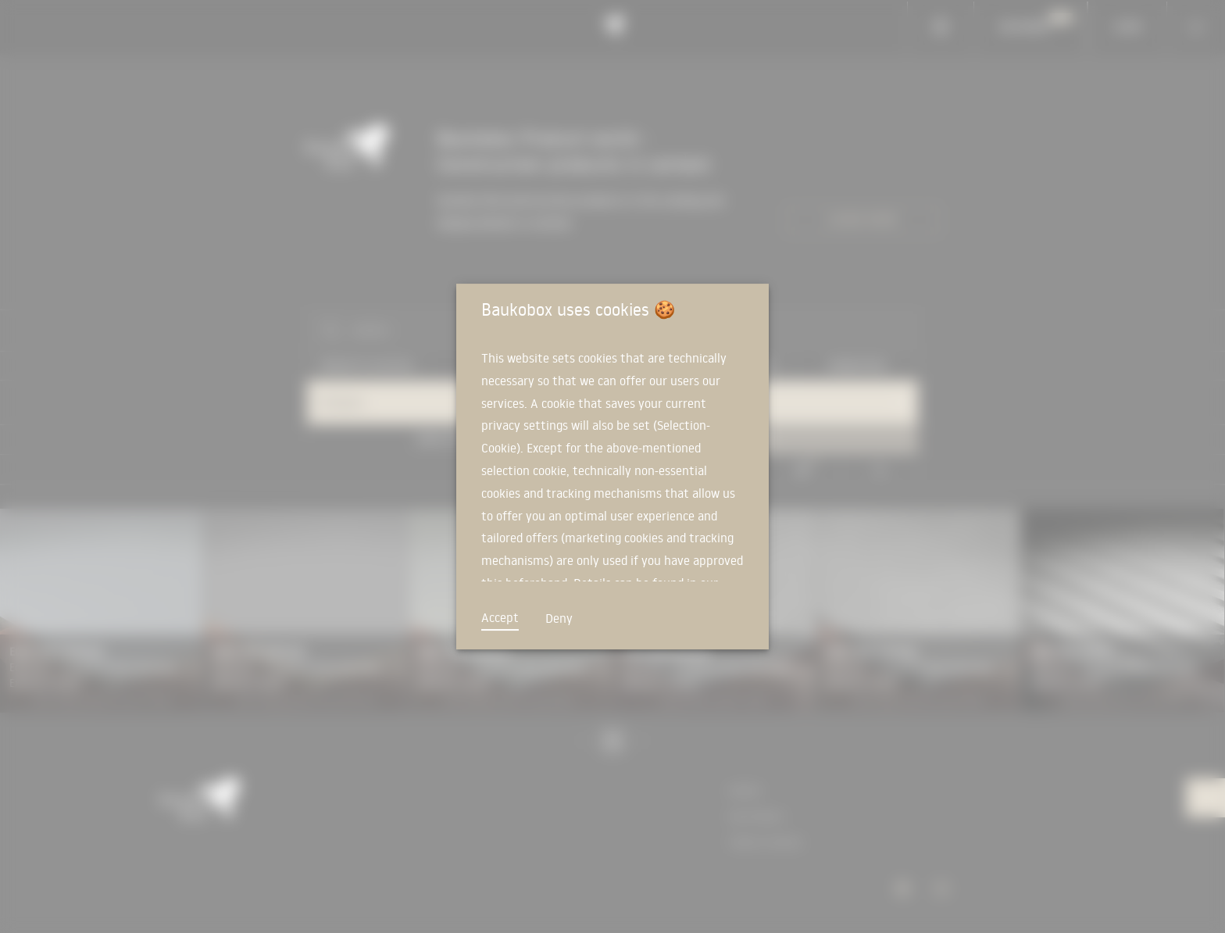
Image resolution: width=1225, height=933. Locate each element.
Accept (500, 617)
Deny (559, 618)
